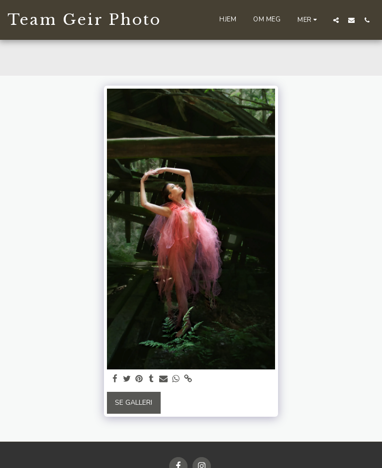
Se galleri (133, 402)
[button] (336, 19)
